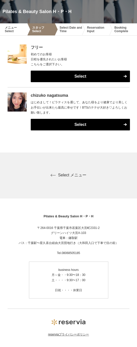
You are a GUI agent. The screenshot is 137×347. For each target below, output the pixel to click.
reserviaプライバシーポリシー (68, 334)
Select (80, 76)
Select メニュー (69, 175)
